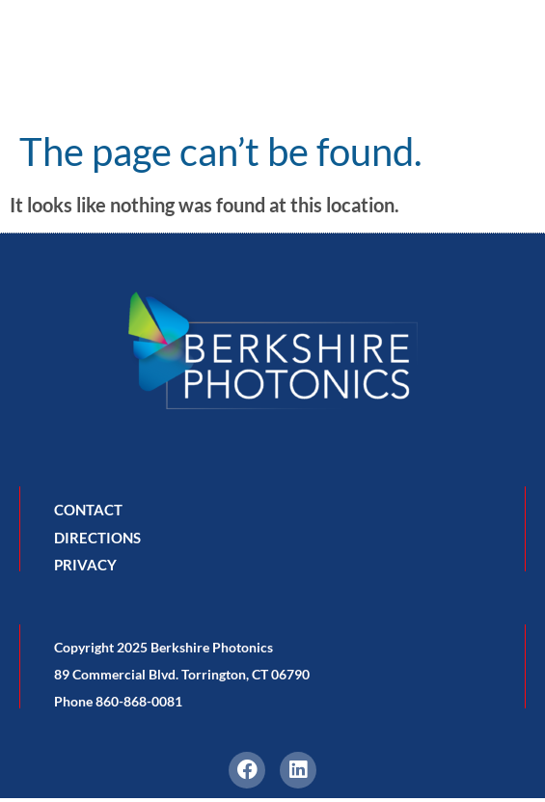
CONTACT (88, 509)
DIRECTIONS (97, 537)
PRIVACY (85, 564)
